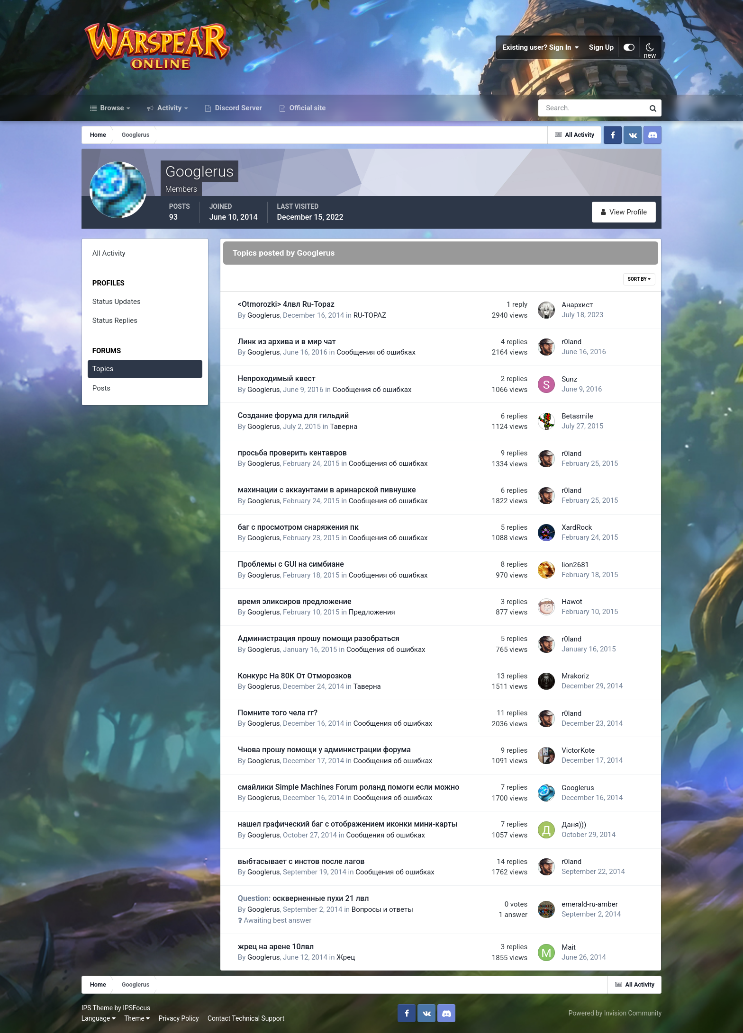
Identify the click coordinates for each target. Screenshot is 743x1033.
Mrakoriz (575, 676)
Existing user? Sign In (540, 47)
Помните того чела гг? (277, 712)
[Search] (558, 107)
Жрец (345, 957)
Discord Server (237, 108)
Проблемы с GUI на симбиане (291, 564)
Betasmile (577, 416)
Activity (169, 108)
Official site (307, 108)
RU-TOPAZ (369, 315)
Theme (137, 1018)
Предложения (372, 612)
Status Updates (116, 301)
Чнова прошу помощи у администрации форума (324, 749)
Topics (102, 369)
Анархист (577, 305)
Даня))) (574, 824)
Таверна (343, 426)
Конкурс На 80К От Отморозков (295, 675)
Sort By (639, 279)
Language (99, 1018)
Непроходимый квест (277, 378)
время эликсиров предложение (295, 601)
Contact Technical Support (246, 1018)
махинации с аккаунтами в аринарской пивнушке (327, 489)
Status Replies (114, 320)
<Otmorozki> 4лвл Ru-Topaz (286, 304)
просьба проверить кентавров (292, 452)
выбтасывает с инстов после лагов (301, 861)
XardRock (577, 527)
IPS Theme (97, 1008)
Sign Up (601, 47)
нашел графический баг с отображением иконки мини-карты (348, 823)
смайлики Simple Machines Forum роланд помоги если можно (349, 787)
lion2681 (575, 565)
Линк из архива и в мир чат (287, 341)
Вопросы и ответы (382, 909)
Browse (112, 108)
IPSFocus (136, 1008)
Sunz (569, 379)
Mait (569, 947)
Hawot (572, 601)
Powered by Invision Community (615, 1013)
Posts (101, 388)
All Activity (109, 253)
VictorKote (578, 750)
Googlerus (263, 315)
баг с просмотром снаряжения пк (298, 527)
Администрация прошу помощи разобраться (318, 638)
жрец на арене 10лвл (276, 946)
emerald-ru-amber (590, 904)
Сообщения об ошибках (376, 352)
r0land (571, 342)
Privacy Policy (179, 1018)
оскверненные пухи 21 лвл (303, 898)
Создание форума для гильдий (293, 415)
